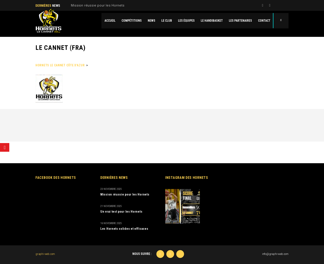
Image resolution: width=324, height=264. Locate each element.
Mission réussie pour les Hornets (98, 5)
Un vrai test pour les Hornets (121, 211)
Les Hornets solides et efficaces (124, 228)
